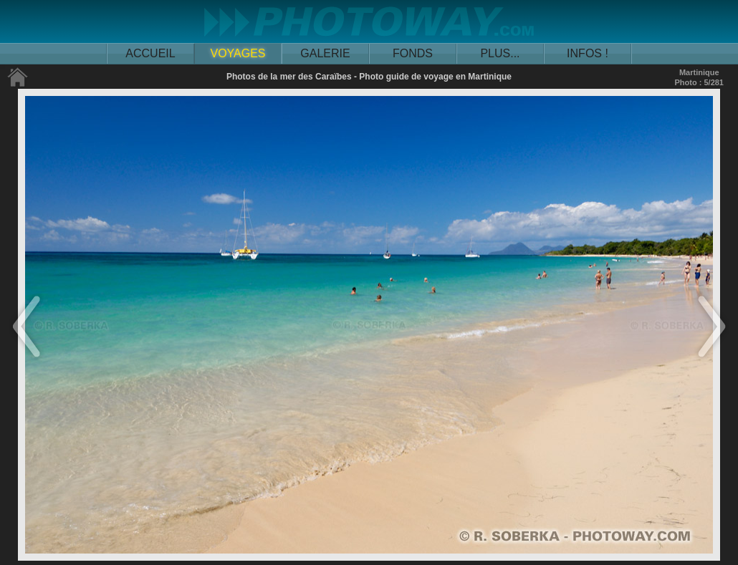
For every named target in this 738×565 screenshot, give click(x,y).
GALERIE (325, 53)
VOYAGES (237, 53)
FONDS (413, 53)
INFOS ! (587, 53)
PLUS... (499, 53)
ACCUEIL (150, 53)
